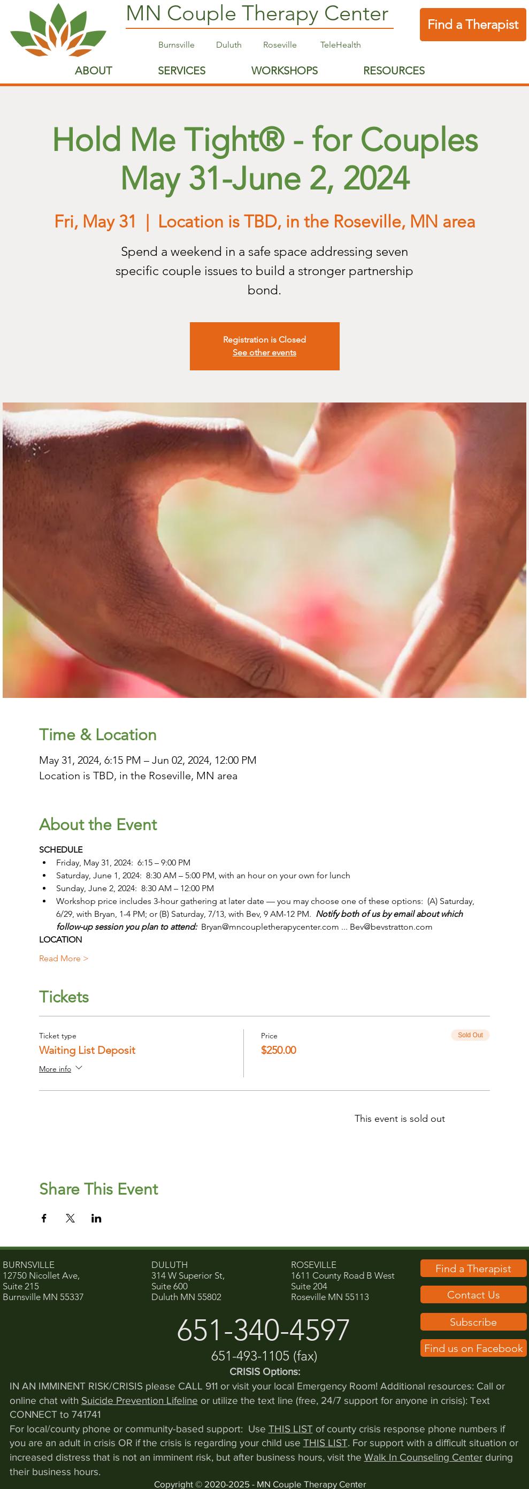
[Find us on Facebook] (473, 1348)
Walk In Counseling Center (423, 1457)
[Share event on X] (70, 1218)
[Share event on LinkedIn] (96, 1218)
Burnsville (177, 45)
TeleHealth (340, 45)
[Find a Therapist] (473, 24)
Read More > (64, 958)
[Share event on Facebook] (44, 1218)
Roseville (291, 45)
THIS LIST (291, 1428)
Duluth (229, 45)
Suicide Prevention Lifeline (139, 1400)
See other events (264, 352)
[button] (473, 1294)
